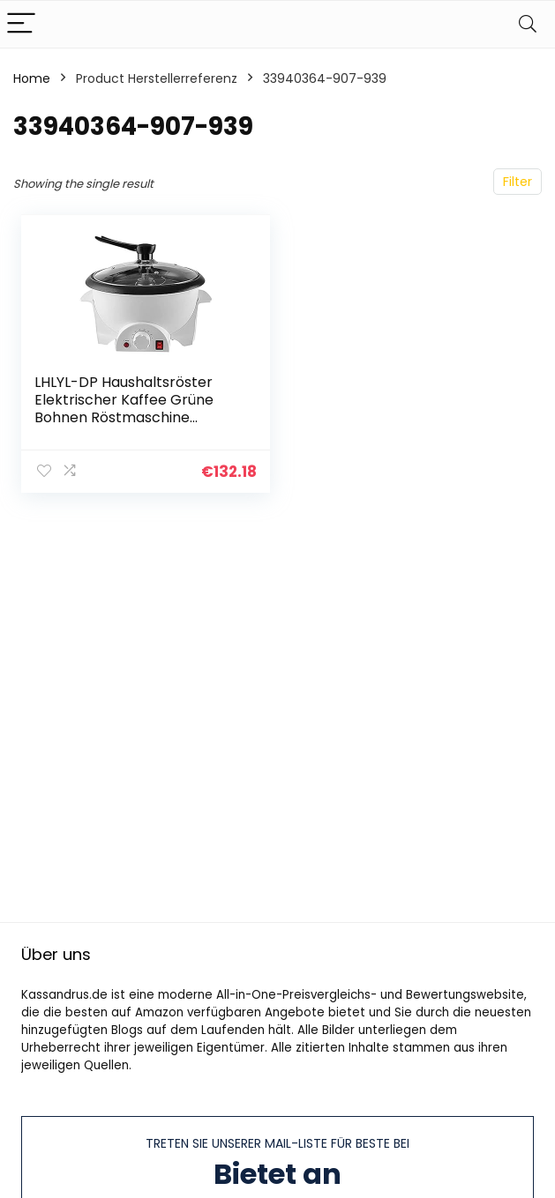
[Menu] (21, 24)
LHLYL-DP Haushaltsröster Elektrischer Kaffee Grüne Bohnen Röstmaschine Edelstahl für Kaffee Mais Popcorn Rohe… (124, 417)
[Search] (527, 24)
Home (31, 78)
